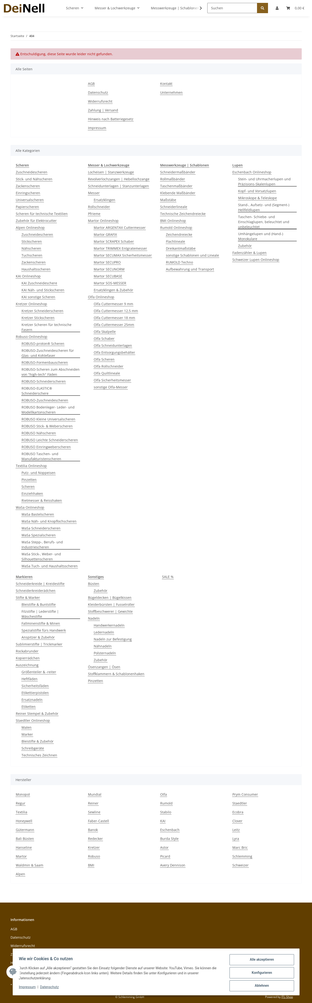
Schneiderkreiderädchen (35, 590)
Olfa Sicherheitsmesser (112, 380)
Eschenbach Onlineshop (251, 172)
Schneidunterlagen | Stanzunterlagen (118, 186)
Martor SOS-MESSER (110, 283)
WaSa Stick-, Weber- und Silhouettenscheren (41, 556)
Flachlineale (175, 241)
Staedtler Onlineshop (33, 720)
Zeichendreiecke (179, 234)
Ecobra (237, 812)
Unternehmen (171, 92)
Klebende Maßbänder (177, 193)
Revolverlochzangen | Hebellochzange (118, 179)
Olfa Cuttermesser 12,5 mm (116, 311)
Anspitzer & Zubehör (38, 637)
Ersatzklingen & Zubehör (113, 290)
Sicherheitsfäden (35, 685)
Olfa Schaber (104, 338)
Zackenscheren (28, 186)
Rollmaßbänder (172, 179)
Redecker (95, 838)
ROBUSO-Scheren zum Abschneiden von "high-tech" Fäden (51, 372)
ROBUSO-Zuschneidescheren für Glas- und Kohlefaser (48, 353)
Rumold (166, 803)
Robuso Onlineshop (31, 336)
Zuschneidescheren (31, 172)
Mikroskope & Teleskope (257, 198)
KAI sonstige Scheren (38, 297)
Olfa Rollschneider (108, 366)
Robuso (94, 856)
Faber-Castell (98, 821)
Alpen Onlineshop (30, 227)
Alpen (20, 874)
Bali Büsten (25, 838)
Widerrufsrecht (100, 101)
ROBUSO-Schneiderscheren (44, 381)
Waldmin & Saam (29, 865)
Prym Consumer (245, 794)
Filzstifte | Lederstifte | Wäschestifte (40, 614)
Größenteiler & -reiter (39, 672)
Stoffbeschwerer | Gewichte (110, 611)
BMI (91, 865)
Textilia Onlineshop (31, 465)
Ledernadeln (104, 632)
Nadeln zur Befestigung (113, 639)
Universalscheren (30, 200)
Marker (27, 734)
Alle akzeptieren (260, 961)
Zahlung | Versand (103, 110)
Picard (165, 856)
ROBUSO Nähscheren (39, 433)
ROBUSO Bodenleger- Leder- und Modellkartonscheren (48, 409)
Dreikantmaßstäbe (181, 248)
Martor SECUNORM (109, 269)
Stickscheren (32, 241)
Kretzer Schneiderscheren (42, 311)
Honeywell (24, 821)
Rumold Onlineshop (176, 227)
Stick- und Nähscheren (34, 179)
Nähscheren (31, 248)
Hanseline (24, 847)
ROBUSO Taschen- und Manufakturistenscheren (41, 456)
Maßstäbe (168, 200)
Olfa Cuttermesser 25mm (114, 324)
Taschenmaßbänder (176, 186)
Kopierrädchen (28, 658)
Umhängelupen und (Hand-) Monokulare (260, 236)
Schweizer (240, 865)
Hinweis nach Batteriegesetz (110, 119)
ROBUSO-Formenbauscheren (45, 362)
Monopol (23, 794)
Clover (237, 821)
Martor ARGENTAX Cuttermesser (120, 227)
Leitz (236, 829)
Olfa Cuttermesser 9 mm (113, 304)
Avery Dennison (172, 865)
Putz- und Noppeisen (38, 472)
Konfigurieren (260, 973)
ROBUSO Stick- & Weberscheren (47, 426)
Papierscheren (27, 206)
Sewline (94, 812)
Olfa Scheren (104, 359)
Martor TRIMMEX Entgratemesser (120, 248)
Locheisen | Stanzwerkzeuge (111, 172)
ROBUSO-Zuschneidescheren (45, 400)
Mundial (94, 794)
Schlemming (242, 856)
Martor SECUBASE (108, 276)
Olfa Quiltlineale (107, 373)
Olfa (163, 794)
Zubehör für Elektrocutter (36, 220)
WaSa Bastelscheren (38, 514)
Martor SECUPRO (107, 262)
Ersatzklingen (104, 200)
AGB (91, 83)
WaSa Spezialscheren (39, 535)
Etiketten (29, 706)
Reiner (93, 803)
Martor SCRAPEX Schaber (114, 241)
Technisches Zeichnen (39, 755)
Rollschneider (99, 206)
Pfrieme (94, 213)
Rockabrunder (27, 651)
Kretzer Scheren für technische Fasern (46, 327)
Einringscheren (28, 193)
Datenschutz (98, 92)
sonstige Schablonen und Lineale (192, 255)
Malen (27, 727)
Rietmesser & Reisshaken (42, 500)
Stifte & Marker (28, 597)
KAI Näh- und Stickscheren (43, 290)
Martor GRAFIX (105, 234)
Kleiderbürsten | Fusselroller (111, 604)
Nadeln (94, 618)
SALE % (168, 576)
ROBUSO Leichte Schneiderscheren (50, 440)
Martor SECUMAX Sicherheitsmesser (123, 255)
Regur (20, 803)
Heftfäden (30, 679)
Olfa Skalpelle (105, 331)
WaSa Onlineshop (30, 507)
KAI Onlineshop (28, 276)
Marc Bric (240, 847)
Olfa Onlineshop (101, 297)
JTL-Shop (287, 997)
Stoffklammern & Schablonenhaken (116, 674)
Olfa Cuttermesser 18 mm (114, 317)
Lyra (235, 838)
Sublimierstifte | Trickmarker (39, 644)
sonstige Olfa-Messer (111, 387)
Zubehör (245, 245)
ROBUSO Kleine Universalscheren (48, 419)
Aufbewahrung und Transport (190, 269)
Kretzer (94, 847)
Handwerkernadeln (109, 625)
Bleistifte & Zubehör (38, 741)
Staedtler (239, 803)
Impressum (97, 128)
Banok (93, 829)
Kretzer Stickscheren (38, 317)
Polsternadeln (105, 653)
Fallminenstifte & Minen (41, 623)
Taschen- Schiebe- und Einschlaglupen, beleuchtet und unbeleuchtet (263, 222)
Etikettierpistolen (35, 692)
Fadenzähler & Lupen (249, 252)
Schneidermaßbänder (177, 172)
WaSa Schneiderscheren (41, 528)
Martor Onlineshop (103, 220)
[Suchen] (232, 8)
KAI (162, 821)
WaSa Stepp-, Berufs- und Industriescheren (42, 544)
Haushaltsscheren (36, 269)
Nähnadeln (103, 646)
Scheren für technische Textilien (42, 213)
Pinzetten (29, 479)
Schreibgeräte (33, 748)
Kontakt (166, 83)
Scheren (28, 486)
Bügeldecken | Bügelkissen (109, 597)
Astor (164, 847)
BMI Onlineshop (173, 220)
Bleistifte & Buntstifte (39, 604)
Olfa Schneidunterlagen (113, 345)
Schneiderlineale (173, 206)
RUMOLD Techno (179, 262)
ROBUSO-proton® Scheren (43, 343)
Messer (94, 193)
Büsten (93, 583)
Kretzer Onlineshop (31, 304)
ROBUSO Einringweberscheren (46, 447)
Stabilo (165, 812)
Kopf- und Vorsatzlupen (257, 191)
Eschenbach (170, 829)
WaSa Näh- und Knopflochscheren (49, 521)
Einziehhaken (32, 493)
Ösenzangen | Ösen (104, 667)
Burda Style (169, 838)
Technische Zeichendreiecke (183, 213)
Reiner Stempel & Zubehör (37, 713)
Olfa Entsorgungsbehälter (114, 352)
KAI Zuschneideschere (39, 283)
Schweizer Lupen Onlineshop (255, 259)
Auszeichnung (27, 665)
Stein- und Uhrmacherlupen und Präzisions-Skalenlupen (264, 181)
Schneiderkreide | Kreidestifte (40, 583)
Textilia (21, 812)
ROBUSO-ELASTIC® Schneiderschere (37, 391)
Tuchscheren (32, 255)
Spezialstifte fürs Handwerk (44, 630)
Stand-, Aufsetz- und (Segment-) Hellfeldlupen (263, 207)
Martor (21, 856)
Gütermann (25, 829)
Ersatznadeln (32, 699)
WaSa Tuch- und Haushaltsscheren (50, 566)
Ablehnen (260, 986)
